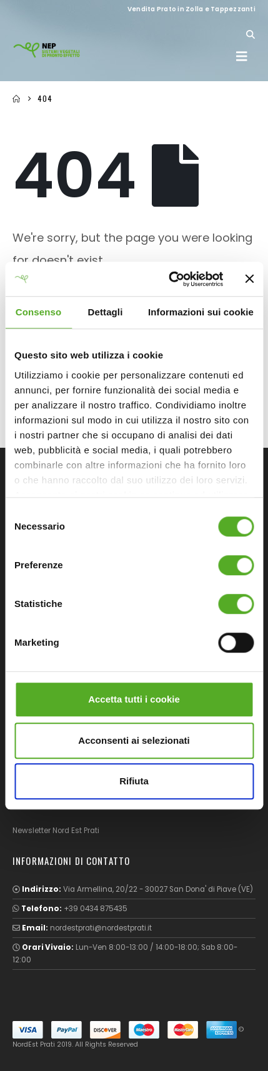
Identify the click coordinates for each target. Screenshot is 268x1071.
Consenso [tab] (38, 312)
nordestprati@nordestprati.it (101, 928)
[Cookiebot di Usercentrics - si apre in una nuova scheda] (170, 279)
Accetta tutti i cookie (134, 699)
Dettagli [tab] (105, 312)
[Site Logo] (46, 50)
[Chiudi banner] (249, 279)
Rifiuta (134, 781)
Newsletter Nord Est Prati (55, 831)
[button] (250, 34)
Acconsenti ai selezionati (133, 740)
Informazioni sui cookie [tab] (201, 312)
